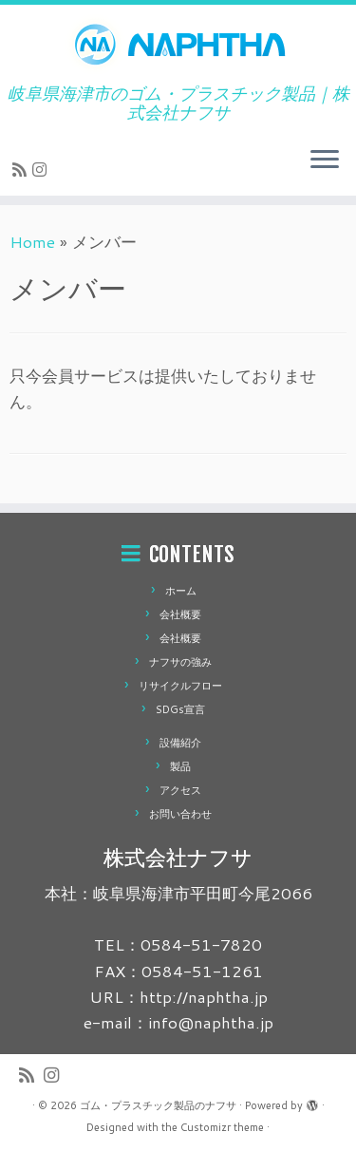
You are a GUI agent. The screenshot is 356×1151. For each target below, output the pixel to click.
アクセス (180, 790)
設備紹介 (180, 742)
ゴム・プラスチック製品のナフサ (158, 1105)
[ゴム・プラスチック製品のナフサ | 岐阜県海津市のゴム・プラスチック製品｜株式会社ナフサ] (178, 44)
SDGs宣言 (180, 709)
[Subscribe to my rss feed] (22, 169)
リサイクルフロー (180, 685)
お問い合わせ (180, 813)
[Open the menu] (324, 161)
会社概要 (180, 614)
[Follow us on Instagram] (42, 169)
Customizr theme (222, 1127)
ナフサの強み (180, 662)
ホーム (181, 590)
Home (32, 241)
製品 (180, 766)
